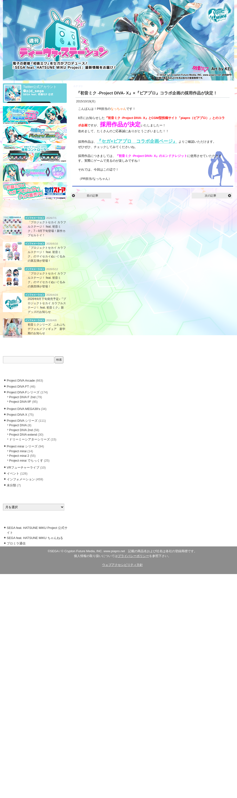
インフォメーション (35, 218)
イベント (13, 473)
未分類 (11, 485)
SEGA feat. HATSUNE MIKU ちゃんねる (35, 538)
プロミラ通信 (16, 543)
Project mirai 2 (19, 456)
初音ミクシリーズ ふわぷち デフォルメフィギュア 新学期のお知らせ (48, 329)
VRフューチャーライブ (23, 467)
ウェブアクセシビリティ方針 (122, 565)
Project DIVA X (91, 86)
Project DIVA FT (18, 386)
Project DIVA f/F (20, 401)
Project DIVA (18, 425)
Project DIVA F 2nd (22, 397)
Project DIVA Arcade (21, 380)
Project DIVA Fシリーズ (23, 392)
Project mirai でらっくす (26, 460)
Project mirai (17, 451)
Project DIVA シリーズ (22, 420)
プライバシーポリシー (133, 556)
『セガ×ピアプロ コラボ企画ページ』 (137, 141)
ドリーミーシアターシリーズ (29, 439)
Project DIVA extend (23, 434)
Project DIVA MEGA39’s (23, 409)
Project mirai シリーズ (22, 446)
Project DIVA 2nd (21, 430)
